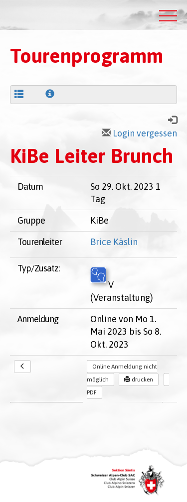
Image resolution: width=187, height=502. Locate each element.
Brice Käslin (114, 242)
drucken (138, 379)
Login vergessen (139, 133)
